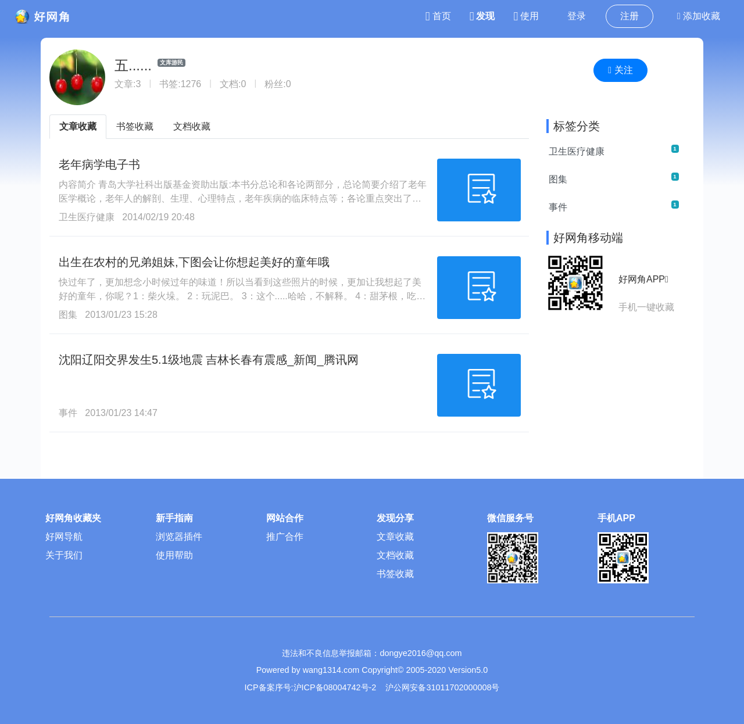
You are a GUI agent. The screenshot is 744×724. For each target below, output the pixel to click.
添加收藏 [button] (698, 16)
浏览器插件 (179, 537)
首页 (438, 16)
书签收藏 (134, 126)
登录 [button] (576, 16)
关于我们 (64, 555)
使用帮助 (174, 555)
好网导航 (64, 537)
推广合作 (284, 537)
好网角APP (643, 279)
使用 (526, 16)
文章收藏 (77, 126)
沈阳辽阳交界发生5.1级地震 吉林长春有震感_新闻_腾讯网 (209, 359)
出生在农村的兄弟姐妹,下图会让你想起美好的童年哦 (194, 262)
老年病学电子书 (99, 164)
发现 (482, 16)
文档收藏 (191, 126)
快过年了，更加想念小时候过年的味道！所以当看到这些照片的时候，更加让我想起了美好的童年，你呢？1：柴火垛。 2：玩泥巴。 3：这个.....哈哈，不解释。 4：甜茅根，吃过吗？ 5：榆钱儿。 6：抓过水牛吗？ (242, 296)
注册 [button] (629, 16)
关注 (620, 70)
